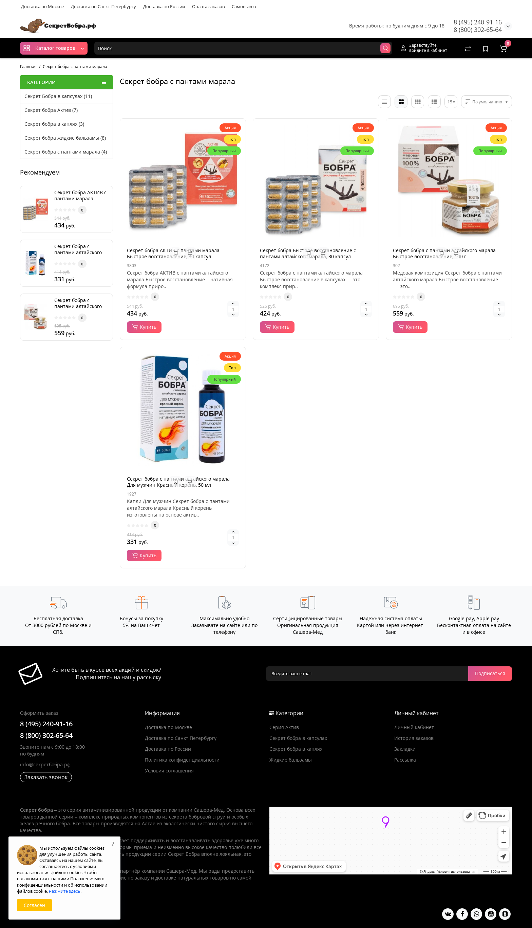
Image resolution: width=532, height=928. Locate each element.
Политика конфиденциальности (182, 759)
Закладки (405, 749)
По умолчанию (487, 102)
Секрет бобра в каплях (295, 749)
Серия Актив (284, 727)
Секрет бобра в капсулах (298, 738)
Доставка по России (164, 6)
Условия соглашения (169, 770)
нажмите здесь (64, 891)
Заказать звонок (46, 777)
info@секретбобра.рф (45, 764)
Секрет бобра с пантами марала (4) (65, 151)
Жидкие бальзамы (290, 759)
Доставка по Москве (42, 6)
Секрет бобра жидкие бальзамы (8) (65, 138)
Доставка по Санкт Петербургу (180, 738)
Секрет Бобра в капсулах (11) (58, 96)
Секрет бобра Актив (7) (51, 110)
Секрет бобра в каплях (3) (54, 124)
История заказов (414, 738)
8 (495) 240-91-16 (478, 22)
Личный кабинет (414, 727)
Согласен (34, 905)
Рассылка (405, 759)
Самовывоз (244, 6)
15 (450, 102)
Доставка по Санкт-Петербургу (103, 6)
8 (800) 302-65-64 (478, 29)
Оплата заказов (208, 6)
